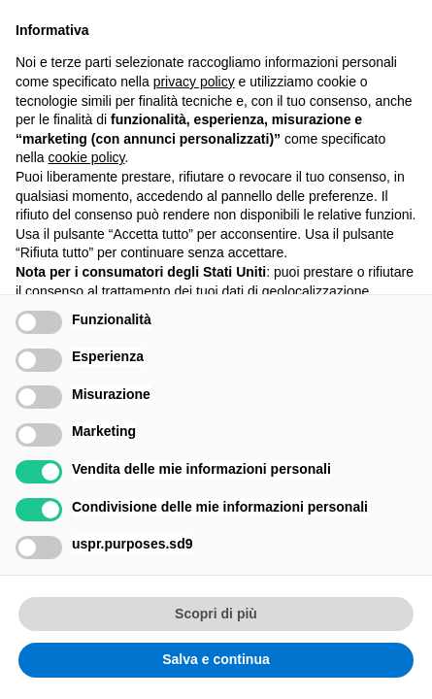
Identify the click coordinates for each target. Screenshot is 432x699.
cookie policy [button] (86, 157)
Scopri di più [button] (216, 613)
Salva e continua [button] (215, 659)
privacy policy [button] (194, 81)
